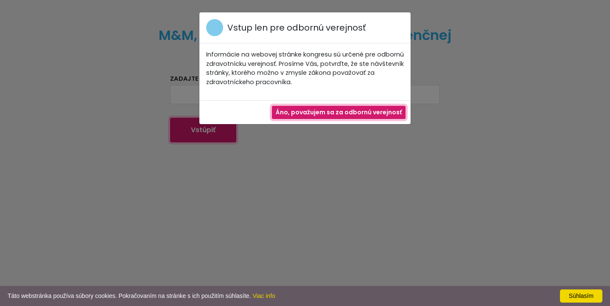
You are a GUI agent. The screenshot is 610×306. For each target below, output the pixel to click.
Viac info (263, 295)
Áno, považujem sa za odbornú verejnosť (339, 112)
